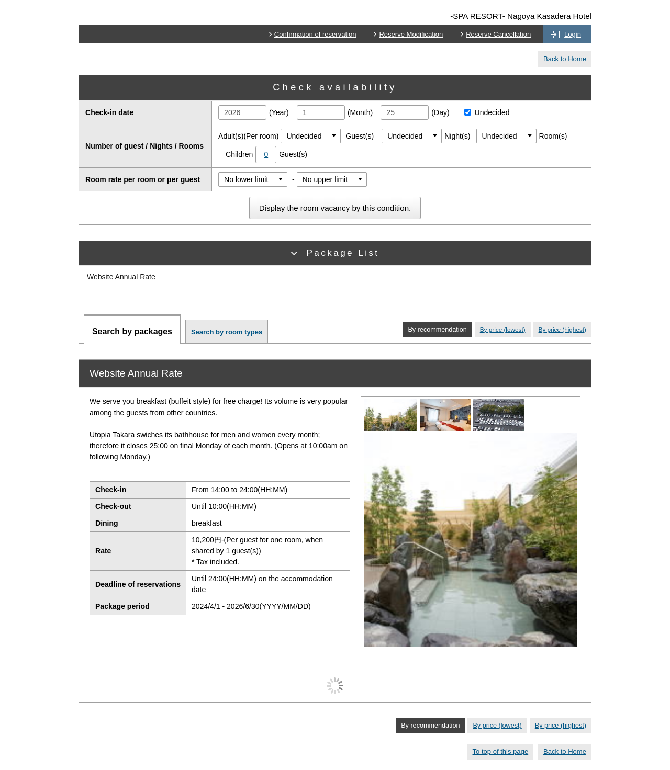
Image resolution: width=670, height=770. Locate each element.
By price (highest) (562, 329)
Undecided (484, 112)
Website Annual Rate (121, 277)
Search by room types (226, 332)
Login (572, 34)
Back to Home (564, 59)
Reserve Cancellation (498, 34)
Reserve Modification (411, 34)
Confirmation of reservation (315, 34)
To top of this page (501, 751)
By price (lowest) (503, 329)
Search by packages (132, 331)
